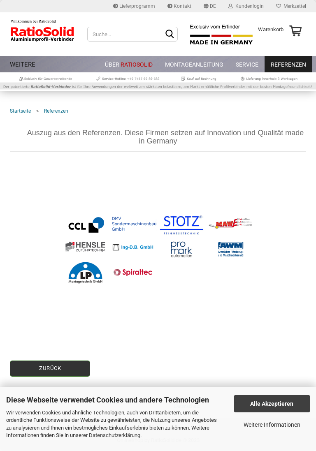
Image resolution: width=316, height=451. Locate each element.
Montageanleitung (194, 64)
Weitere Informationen (272, 424)
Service (247, 64)
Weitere (22, 64)
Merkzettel (291, 6)
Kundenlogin (246, 6)
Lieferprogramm (134, 6)
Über (129, 64)
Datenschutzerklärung (114, 435)
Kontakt (179, 6)
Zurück (50, 368)
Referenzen (288, 64)
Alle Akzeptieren (271, 403)
